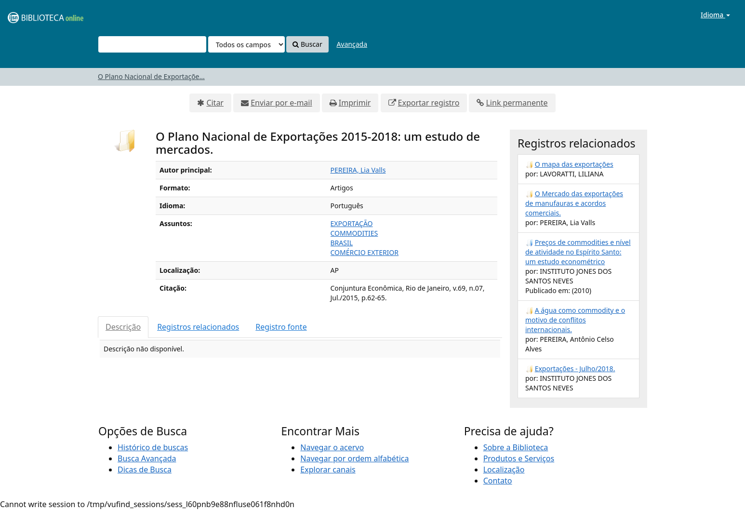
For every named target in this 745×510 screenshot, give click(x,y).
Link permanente (516, 102)
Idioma (715, 14)
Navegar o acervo (332, 447)
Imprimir (355, 102)
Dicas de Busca (145, 469)
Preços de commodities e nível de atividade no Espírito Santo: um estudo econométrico (578, 252)
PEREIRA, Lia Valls (358, 169)
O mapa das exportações (574, 164)
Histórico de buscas (153, 447)
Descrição (123, 327)
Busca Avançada (147, 458)
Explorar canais (327, 469)
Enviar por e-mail (281, 102)
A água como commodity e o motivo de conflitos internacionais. (575, 320)
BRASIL (342, 242)
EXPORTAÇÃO (352, 223)
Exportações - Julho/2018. (575, 368)
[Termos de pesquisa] (152, 44)
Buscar (307, 44)
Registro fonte (280, 327)
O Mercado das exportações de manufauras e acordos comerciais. (574, 203)
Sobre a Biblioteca (515, 447)
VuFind (31, 14)
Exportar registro (429, 102)
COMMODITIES (354, 233)
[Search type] (246, 44)
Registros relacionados (198, 327)
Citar (215, 102)
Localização (504, 469)
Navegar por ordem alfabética (354, 458)
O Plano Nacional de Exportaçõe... (151, 76)
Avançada (351, 44)
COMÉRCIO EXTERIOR (365, 252)
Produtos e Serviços (519, 458)
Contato (497, 480)
